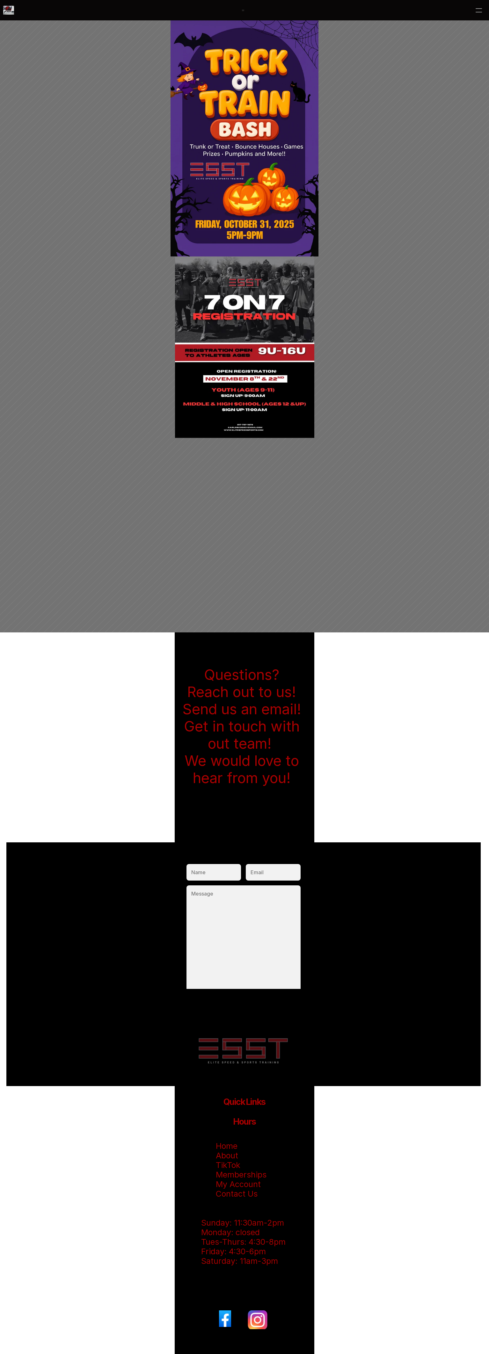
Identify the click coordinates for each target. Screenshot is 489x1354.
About (228, 1155)
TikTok (229, 1165)
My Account (238, 1184)
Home (226, 1146)
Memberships (241, 1174)
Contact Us (237, 1194)
